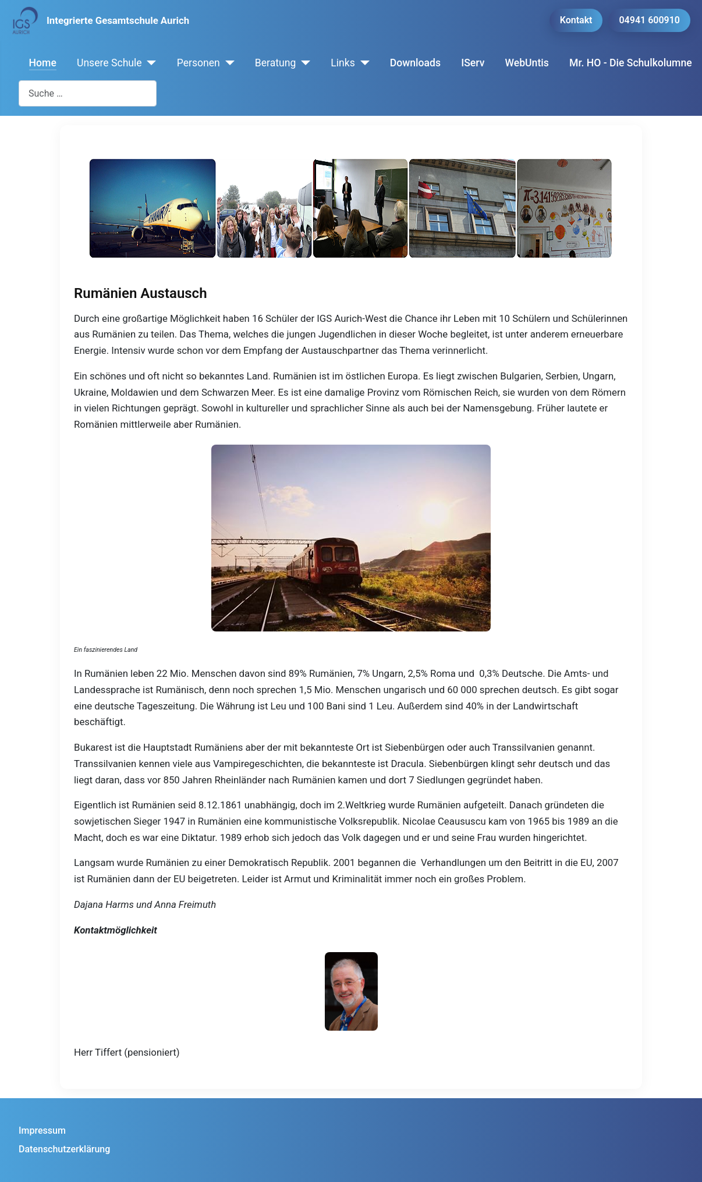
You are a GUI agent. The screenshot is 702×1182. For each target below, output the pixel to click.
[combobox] (88, 93)
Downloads (415, 63)
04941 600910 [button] (649, 20)
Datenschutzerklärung (64, 1149)
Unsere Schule (109, 63)
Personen (198, 63)
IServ (472, 63)
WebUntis (527, 63)
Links (342, 63)
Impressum (42, 1130)
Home (42, 63)
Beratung (275, 63)
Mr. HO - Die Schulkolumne (630, 63)
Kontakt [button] (576, 20)
